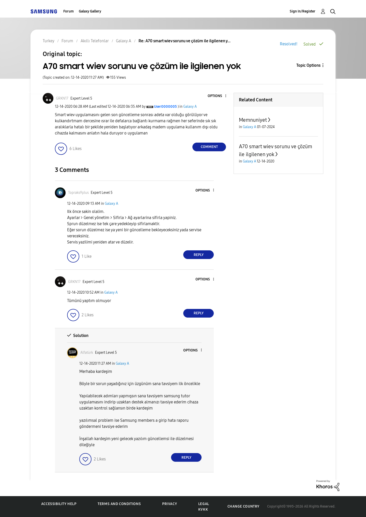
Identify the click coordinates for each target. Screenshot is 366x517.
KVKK (203, 509)
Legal (203, 504)
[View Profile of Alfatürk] (86, 352)
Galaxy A (190, 106)
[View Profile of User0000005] (165, 106)
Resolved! (288, 44)
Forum (68, 11)
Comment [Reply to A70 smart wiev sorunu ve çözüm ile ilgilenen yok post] (209, 147)
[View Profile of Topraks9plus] (78, 193)
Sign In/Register (302, 11)
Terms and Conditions (119, 504)
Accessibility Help (59, 504)
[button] (217, 96)
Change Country (243, 506)
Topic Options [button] (308, 65)
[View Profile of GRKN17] (62, 98)
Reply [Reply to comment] (199, 255)
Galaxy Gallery (90, 11)
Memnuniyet (253, 120)
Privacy (169, 504)
